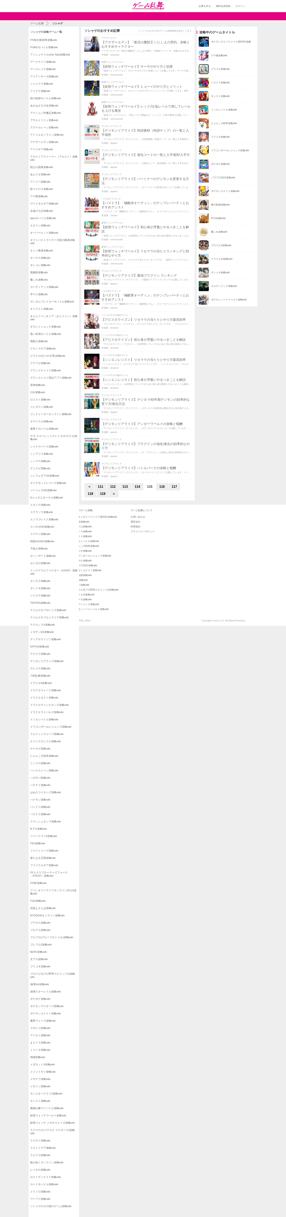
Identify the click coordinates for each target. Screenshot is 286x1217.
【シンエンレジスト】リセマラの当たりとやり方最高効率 (143, 359)
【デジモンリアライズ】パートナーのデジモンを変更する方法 (145, 181)
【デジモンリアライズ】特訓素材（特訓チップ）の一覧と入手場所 (145, 132)
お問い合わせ (138, 516)
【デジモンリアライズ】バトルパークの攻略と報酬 (138, 468)
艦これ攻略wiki (81, 584)
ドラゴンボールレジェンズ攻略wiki (92, 555)
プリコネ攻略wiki (82, 550)
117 (174, 486)
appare (113, 143)
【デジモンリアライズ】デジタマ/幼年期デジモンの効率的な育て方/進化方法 (145, 402)
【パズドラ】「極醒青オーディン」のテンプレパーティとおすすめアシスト (145, 297)
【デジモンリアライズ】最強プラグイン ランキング (139, 275)
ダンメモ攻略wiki (82, 599)
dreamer (114, 328)
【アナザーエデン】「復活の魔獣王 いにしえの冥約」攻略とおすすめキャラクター (145, 44)
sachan (113, 215)
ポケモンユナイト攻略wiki (87, 570)
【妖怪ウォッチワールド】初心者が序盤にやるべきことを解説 (145, 229)
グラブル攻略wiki (82, 526)
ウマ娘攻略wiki (81, 521)
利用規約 (135, 526)
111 (100, 486)
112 (113, 486)
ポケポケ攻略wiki (82, 560)
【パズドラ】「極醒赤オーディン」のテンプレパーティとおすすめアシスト (145, 205)
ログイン (240, 6)
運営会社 (135, 521)
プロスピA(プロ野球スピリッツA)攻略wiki (95, 589)
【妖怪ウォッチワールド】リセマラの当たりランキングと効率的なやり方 (145, 253)
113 (125, 486)
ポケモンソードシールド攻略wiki (91, 609)
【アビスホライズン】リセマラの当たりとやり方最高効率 (143, 319)
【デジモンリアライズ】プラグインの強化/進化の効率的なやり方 (145, 446)
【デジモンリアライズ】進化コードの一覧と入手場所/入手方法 (145, 157)
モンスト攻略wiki (82, 536)
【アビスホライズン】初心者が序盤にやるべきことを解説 (143, 339)
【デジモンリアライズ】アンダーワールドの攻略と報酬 (141, 424)
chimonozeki (116, 74)
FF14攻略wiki (80, 580)
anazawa (114, 54)
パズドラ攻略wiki (82, 531)
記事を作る (205, 6)
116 (162, 486)
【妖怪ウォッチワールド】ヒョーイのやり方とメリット (141, 86)
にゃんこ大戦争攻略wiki (86, 546)
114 (137, 486)
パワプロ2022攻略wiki (85, 565)
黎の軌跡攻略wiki (82, 575)
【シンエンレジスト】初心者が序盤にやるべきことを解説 (143, 379)
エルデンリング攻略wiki (86, 604)
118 (90, 493)
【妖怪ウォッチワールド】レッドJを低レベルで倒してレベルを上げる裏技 (146, 108)
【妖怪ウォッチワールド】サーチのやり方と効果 (137, 66)
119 (103, 493)
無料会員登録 (223, 6)
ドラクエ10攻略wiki (83, 594)
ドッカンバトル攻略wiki (86, 541)
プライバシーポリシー (143, 531)
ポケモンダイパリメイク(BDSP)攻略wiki (95, 516)
